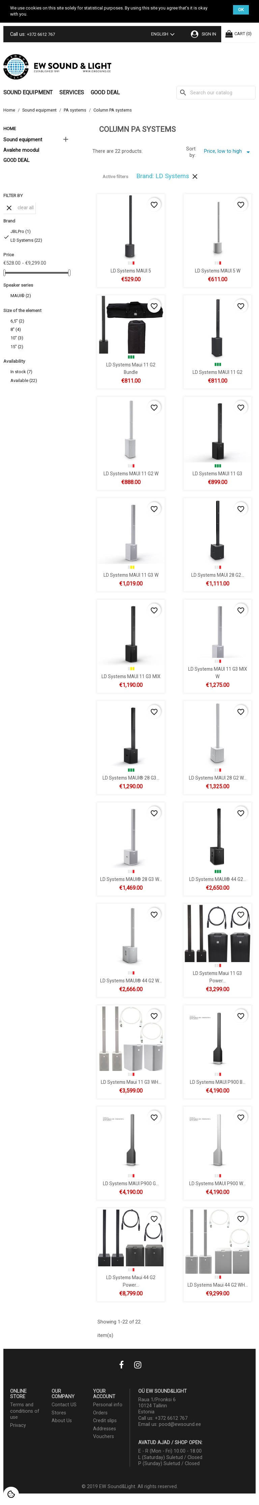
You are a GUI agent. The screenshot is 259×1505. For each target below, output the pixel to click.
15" (16, 346)
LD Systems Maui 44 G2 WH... (217, 1284)
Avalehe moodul (21, 150)
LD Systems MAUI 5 (131, 270)
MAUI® (20, 295)
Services (71, 92)
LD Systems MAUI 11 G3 (217, 473)
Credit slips (105, 1421)
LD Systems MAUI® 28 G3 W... (131, 879)
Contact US (64, 1405)
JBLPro (20, 231)
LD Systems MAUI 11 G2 (217, 372)
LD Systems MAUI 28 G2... (217, 574)
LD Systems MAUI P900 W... (217, 1183)
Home (9, 128)
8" (15, 329)
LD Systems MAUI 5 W (217, 270)
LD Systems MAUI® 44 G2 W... (131, 980)
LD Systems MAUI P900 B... (217, 1081)
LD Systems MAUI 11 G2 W (130, 473)
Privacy (18, 1425)
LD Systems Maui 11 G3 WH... (130, 1081)
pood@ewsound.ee (180, 1424)
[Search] (216, 92)
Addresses (104, 1429)
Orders (100, 1413)
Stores (59, 1413)
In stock (21, 371)
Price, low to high (228, 152)
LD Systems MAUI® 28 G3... (130, 777)
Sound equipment (28, 92)
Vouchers (103, 1436)
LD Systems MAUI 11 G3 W (130, 574)
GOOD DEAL (105, 92)
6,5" (17, 321)
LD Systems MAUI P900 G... (131, 1183)
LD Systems (26, 240)
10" (16, 337)
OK (241, 9)
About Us (62, 1421)
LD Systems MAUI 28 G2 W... (217, 777)
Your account (104, 1394)
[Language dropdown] (164, 35)
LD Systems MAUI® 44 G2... (217, 879)
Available (23, 380)
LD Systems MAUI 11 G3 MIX (130, 676)
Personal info (107, 1405)
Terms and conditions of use (24, 1411)
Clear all (19, 208)
